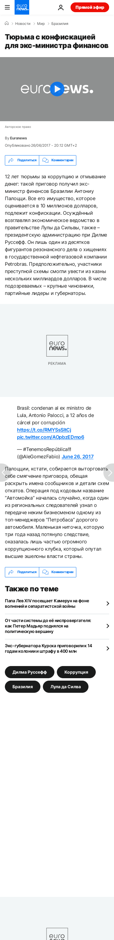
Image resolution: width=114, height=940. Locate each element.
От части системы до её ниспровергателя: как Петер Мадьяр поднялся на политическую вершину (48, 626)
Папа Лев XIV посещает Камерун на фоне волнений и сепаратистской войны (47, 603)
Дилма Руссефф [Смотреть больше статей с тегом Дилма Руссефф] (29, 672)
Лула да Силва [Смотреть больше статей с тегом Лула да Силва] (65, 686)
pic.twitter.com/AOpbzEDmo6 (50, 437)
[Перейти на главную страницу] (22, 7)
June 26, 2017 (78, 456)
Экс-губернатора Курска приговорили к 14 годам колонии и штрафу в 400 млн (48, 648)
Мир (41, 24)
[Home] (7, 23)
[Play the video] (57, 89)
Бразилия (59, 24)
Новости (22, 24)
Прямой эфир (89, 7)
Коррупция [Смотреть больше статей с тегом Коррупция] (76, 672)
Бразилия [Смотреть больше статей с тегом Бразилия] (22, 686)
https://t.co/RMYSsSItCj (44, 430)
